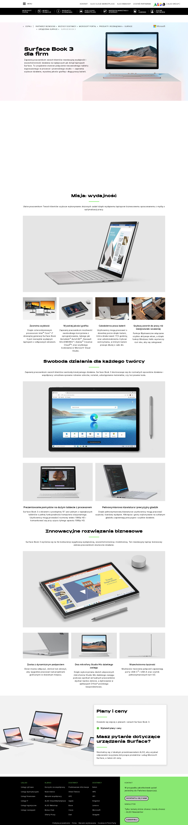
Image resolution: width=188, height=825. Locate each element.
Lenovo (95, 798)
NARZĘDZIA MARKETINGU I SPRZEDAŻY (118, 11)
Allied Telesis (74, 784)
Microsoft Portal (27, 11)
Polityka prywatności (61, 816)
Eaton (94, 780)
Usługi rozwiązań (28, 803)
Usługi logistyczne (29, 798)
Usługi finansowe (28, 789)
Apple (71, 793)
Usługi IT (24, 793)
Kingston (96, 793)
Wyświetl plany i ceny (111, 721)
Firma (74, 816)
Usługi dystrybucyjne (30, 784)
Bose (71, 798)
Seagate (95, 807)
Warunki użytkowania (87, 816)
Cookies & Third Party (107, 816)
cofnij (28, 19)
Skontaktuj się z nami (136, 790)
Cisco (71, 803)
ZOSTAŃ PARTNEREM (160, 11)
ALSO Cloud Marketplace (90, 11)
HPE (94, 784)
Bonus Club (49, 803)
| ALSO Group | (173, 4)
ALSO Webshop (51, 798)
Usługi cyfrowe (27, 780)
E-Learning (142, 11)
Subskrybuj (131, 811)
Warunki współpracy (53, 789)
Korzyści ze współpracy (55, 780)
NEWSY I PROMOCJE (46, 11)
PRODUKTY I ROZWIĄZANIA (67, 11)
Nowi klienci (50, 784)
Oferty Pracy (50, 807)
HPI (93, 789)
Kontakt (84, 4)
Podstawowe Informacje (79, 780)
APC (70, 789)
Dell (70, 807)
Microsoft (96, 803)
